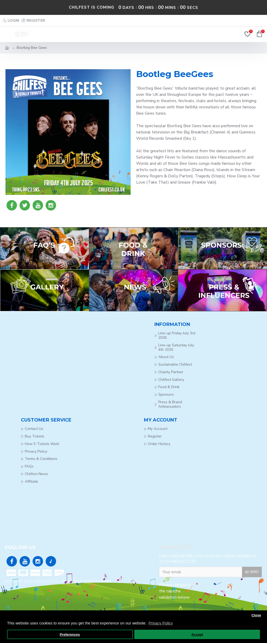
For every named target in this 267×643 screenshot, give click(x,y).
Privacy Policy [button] (160, 623)
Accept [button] (197, 634)
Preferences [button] (70, 634)
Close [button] (256, 615)
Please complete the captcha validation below (175, 591)
